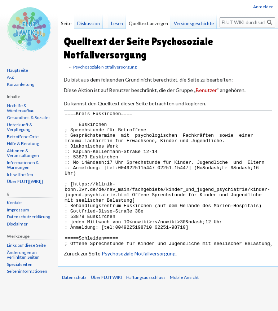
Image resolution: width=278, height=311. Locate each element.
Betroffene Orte (23, 136)
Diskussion (88, 23)
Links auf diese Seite (26, 245)
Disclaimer (17, 224)
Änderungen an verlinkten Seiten (23, 255)
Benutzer (206, 90)
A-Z (10, 77)
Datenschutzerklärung (28, 216)
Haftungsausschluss (146, 304)
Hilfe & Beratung (23, 143)
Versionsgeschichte (194, 23)
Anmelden (263, 6)
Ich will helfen (20, 174)
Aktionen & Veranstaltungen (23, 153)
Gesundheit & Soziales (28, 117)
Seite (66, 23)
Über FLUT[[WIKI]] (25, 181)
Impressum (18, 210)
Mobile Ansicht (184, 304)
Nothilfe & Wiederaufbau (21, 108)
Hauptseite (17, 70)
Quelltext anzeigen (148, 23)
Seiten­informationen (27, 271)
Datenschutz (74, 304)
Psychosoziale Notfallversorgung (105, 67)
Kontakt (14, 202)
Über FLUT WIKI (106, 304)
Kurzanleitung (20, 84)
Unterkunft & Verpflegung (19, 127)
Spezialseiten (19, 264)
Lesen (117, 23)
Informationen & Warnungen (23, 165)
